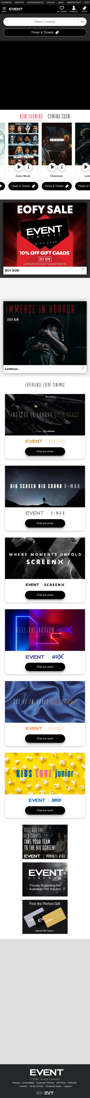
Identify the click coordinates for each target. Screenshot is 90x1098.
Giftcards (72, 1082)
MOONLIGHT (74, 2)
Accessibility (28, 1082)
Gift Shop (61, 1082)
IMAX (61, 2)
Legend (67, 1086)
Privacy (16, 1082)
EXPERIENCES (36, 2)
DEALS (51, 2)
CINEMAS (6, 2)
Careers (23, 1086)
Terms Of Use (36, 1086)
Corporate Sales (53, 1086)
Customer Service (45, 1082)
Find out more (45, 451)
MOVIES (19, 2)
